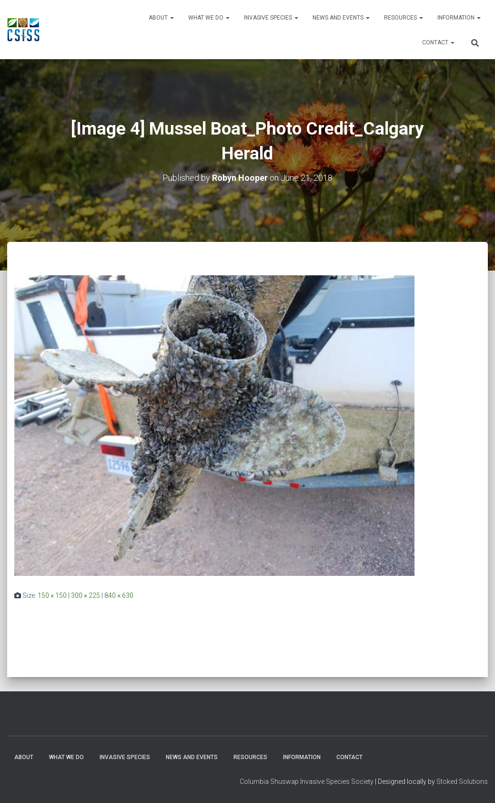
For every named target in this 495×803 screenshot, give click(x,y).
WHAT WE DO (209, 17)
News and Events (341, 17)
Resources (403, 17)
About (161, 17)
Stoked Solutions (462, 781)
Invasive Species (271, 17)
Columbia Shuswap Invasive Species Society (307, 781)
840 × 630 (118, 595)
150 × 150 (52, 595)
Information (459, 17)
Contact (438, 42)
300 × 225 (85, 595)
